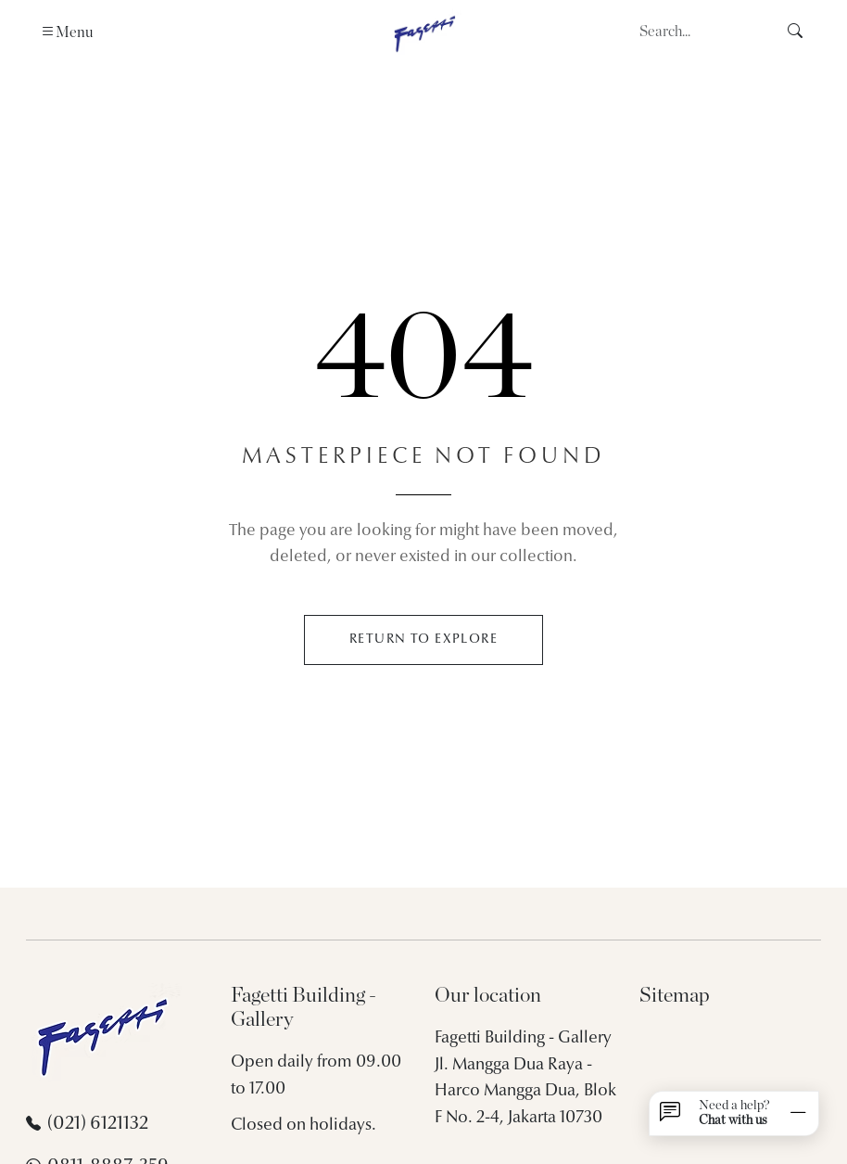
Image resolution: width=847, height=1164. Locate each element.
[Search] (702, 31)
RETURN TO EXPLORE (423, 639)
